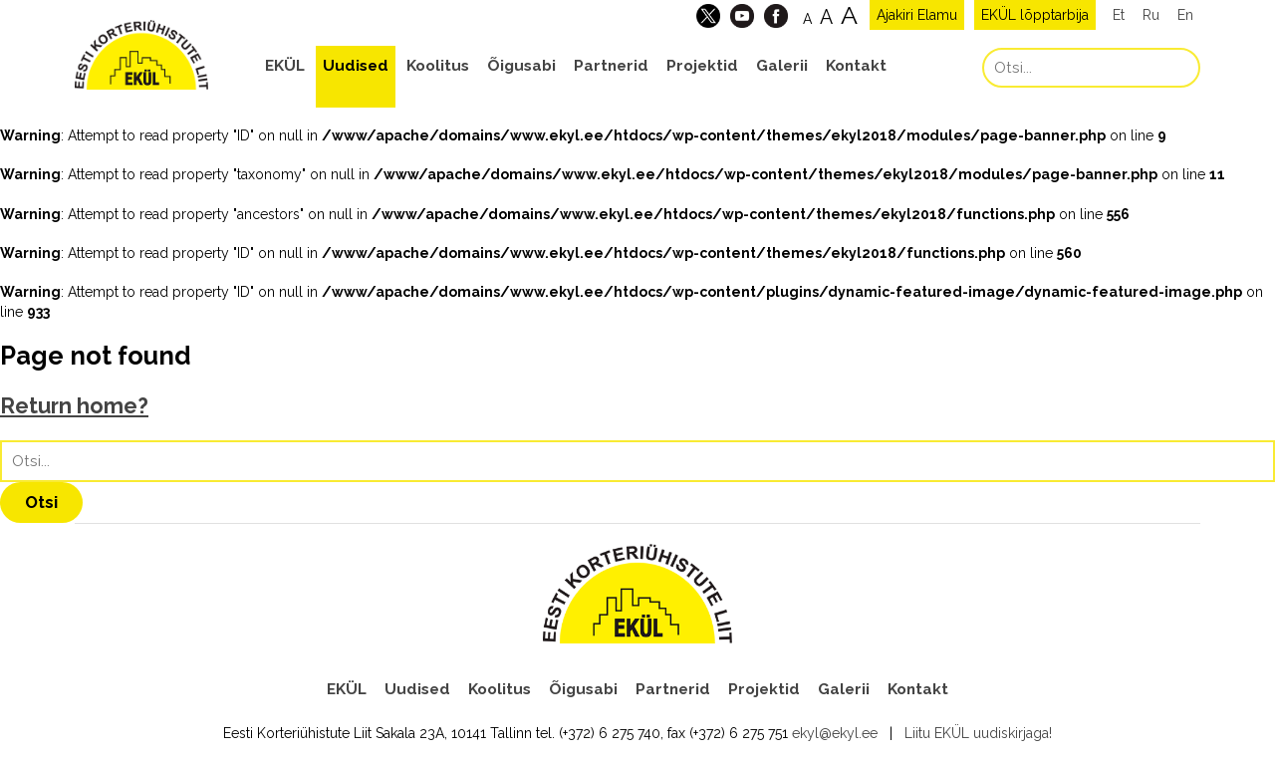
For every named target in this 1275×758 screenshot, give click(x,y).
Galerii (782, 66)
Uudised (355, 66)
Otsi (41, 502)
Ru (1151, 15)
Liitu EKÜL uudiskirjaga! (978, 733)
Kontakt (856, 66)
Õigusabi (521, 66)
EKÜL (285, 66)
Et (1119, 15)
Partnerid (611, 66)
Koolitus (437, 66)
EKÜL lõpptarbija (1035, 15)
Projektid (702, 66)
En (1185, 15)
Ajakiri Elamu (917, 15)
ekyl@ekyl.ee (835, 733)
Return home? (74, 405)
